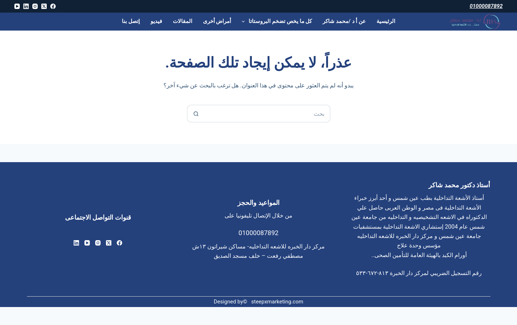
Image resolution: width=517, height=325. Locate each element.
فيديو (156, 21)
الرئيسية (386, 21)
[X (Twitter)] (44, 6)
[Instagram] (35, 6)
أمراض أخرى (217, 21)
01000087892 (486, 6)
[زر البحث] (196, 114)
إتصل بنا (131, 21)
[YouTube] (17, 6)
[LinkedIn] (26, 6)
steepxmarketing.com (277, 301)
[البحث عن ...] (268, 114)
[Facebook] (53, 6)
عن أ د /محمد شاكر (344, 21)
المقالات (182, 21)
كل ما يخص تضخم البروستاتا (275, 21)
